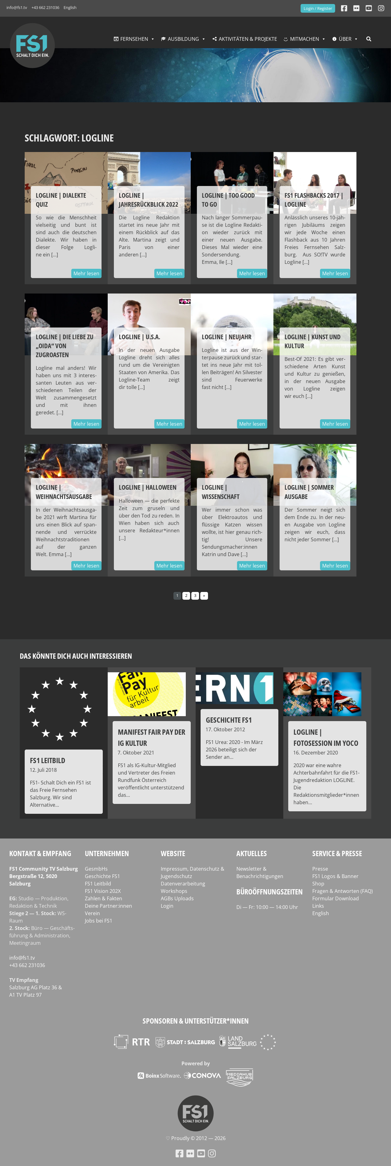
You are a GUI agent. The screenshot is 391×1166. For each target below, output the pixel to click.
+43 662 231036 (45, 7)
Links (318, 905)
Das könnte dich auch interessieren (76, 656)
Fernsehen (134, 39)
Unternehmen (107, 853)
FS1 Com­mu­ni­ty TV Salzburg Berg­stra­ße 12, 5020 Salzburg (43, 876)
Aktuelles (251, 853)
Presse (320, 868)
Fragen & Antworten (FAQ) (342, 891)
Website (173, 853)
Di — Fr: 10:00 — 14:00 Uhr (267, 907)
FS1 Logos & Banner (335, 876)
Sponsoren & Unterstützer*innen (196, 1021)
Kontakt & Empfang (40, 853)
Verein (92, 913)
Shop (318, 883)
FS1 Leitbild (98, 883)
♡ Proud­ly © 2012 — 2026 (196, 1138)
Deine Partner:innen (108, 905)
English (70, 7)
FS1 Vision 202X (103, 891)
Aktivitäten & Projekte (248, 39)
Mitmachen (304, 39)
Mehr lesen (86, 273)
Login (167, 905)
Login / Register (318, 8)
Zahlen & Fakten (103, 898)
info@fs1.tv (16, 7)
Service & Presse (337, 853)
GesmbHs (96, 868)
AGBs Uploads (177, 898)
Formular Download (335, 898)
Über (345, 39)
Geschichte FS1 (102, 876)
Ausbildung (183, 39)
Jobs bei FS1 (98, 920)
